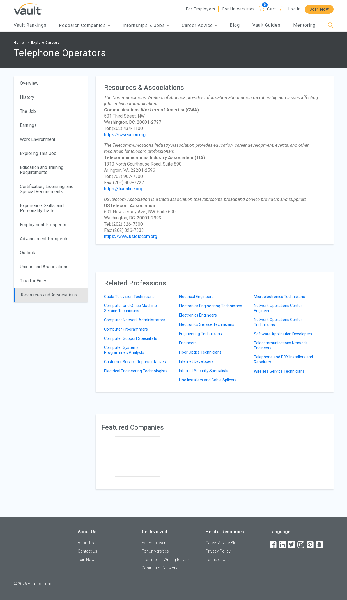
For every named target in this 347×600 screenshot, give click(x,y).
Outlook (27, 252)
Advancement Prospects (44, 238)
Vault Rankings (30, 25)
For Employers (201, 9)
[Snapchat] (320, 545)
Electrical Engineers (196, 296)
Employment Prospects (43, 224)
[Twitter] (292, 545)
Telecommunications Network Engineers (280, 345)
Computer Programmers (126, 329)
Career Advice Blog (222, 543)
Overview (29, 83)
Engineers (188, 343)
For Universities (238, 9)
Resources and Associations (49, 294)
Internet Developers (196, 361)
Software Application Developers (283, 334)
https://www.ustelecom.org (130, 236)
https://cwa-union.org (125, 134)
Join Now (319, 9)
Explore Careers (45, 43)
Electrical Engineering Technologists (135, 371)
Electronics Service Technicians (206, 324)
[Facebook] (273, 545)
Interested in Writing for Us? (165, 559)
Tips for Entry (33, 280)
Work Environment (37, 139)
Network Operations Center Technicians (278, 322)
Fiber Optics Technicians (200, 352)
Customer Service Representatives (135, 361)
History (27, 97)
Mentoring (304, 25)
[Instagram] (301, 545)
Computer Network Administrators (134, 320)
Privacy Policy (218, 551)
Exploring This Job (38, 153)
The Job (28, 111)
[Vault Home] (28, 9)
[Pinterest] (310, 545)
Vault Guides (266, 25)
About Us (86, 543)
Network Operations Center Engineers (278, 308)
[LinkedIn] (283, 545)
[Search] (330, 25)
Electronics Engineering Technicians (210, 306)
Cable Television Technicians (129, 296)
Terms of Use (217, 559)
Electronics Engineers (198, 315)
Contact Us (87, 551)
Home (19, 43)
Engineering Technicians (200, 333)
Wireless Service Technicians (279, 371)
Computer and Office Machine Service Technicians (130, 308)
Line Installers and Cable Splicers (207, 380)
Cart (271, 9)
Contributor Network (160, 568)
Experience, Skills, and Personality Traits (42, 208)
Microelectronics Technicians (279, 296)
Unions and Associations (44, 266)
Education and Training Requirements (41, 170)
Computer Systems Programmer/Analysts (124, 350)
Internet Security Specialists (203, 370)
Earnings (28, 125)
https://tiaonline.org (123, 188)
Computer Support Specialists (130, 338)
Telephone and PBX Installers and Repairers (283, 359)
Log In (294, 9)
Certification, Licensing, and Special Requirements (46, 189)
